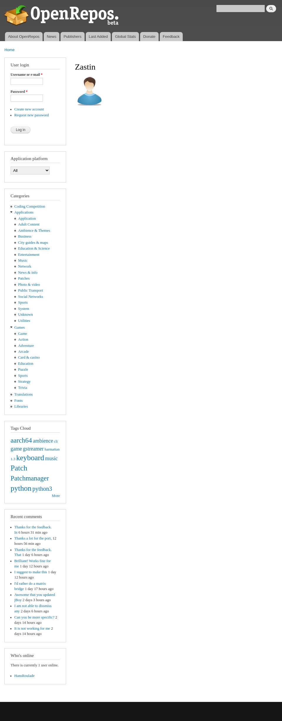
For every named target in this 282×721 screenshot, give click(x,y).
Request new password (31, 115)
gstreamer (33, 449)
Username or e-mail (27, 75)
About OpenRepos (23, 36)
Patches (24, 278)
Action (23, 339)
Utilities (24, 321)
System (23, 309)
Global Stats (125, 36)
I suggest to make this (30, 572)
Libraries (21, 406)
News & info (28, 272)
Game (22, 334)
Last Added (98, 36)
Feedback (171, 36)
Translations (23, 394)
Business (24, 236)
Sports (23, 302)
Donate (149, 36)
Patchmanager (30, 478)
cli (56, 441)
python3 (42, 488)
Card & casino (29, 357)
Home (9, 50)
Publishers (72, 36)
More (56, 496)
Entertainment (28, 255)
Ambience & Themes (34, 230)
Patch (19, 468)
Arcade (23, 351)
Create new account (29, 109)
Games (19, 327)
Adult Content (29, 224)
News (51, 36)
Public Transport (30, 290)
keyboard (30, 457)
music (51, 458)
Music (23, 260)
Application (27, 218)
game (16, 449)
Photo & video (29, 285)
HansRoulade (24, 676)
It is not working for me (32, 628)
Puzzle (23, 369)
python (21, 488)
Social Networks (30, 297)
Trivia (22, 388)
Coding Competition (29, 206)
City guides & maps (33, 243)
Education (25, 364)
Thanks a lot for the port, (33, 538)
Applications (23, 212)
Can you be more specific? (34, 617)
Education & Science (34, 248)
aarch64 (21, 440)
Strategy (24, 381)
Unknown (25, 314)
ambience (43, 441)
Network (24, 266)
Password (19, 92)
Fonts (18, 401)
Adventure (26, 346)
